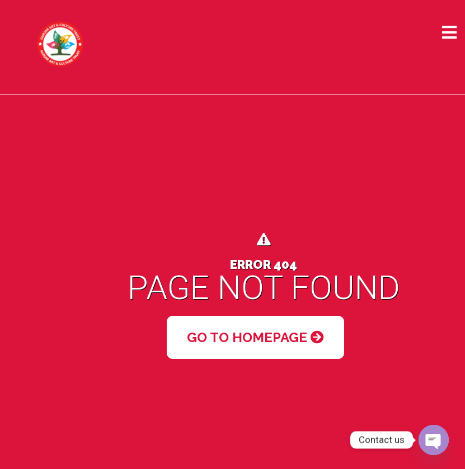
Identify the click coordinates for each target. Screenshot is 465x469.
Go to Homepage (255, 337)
